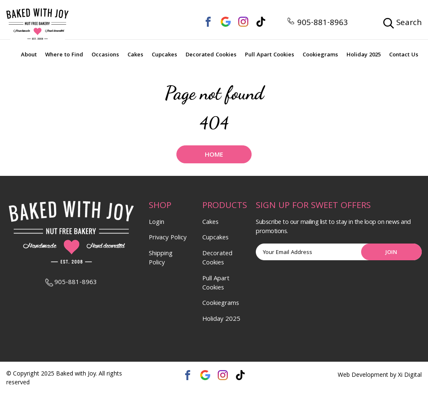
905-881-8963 (317, 23)
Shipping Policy (161, 258)
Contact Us (403, 55)
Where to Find (64, 55)
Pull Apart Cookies (269, 55)
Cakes (135, 55)
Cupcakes (164, 55)
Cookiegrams (320, 55)
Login (156, 222)
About (29, 55)
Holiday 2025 (363, 55)
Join (391, 252)
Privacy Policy (168, 238)
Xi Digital (410, 375)
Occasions (105, 55)
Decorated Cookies (211, 55)
